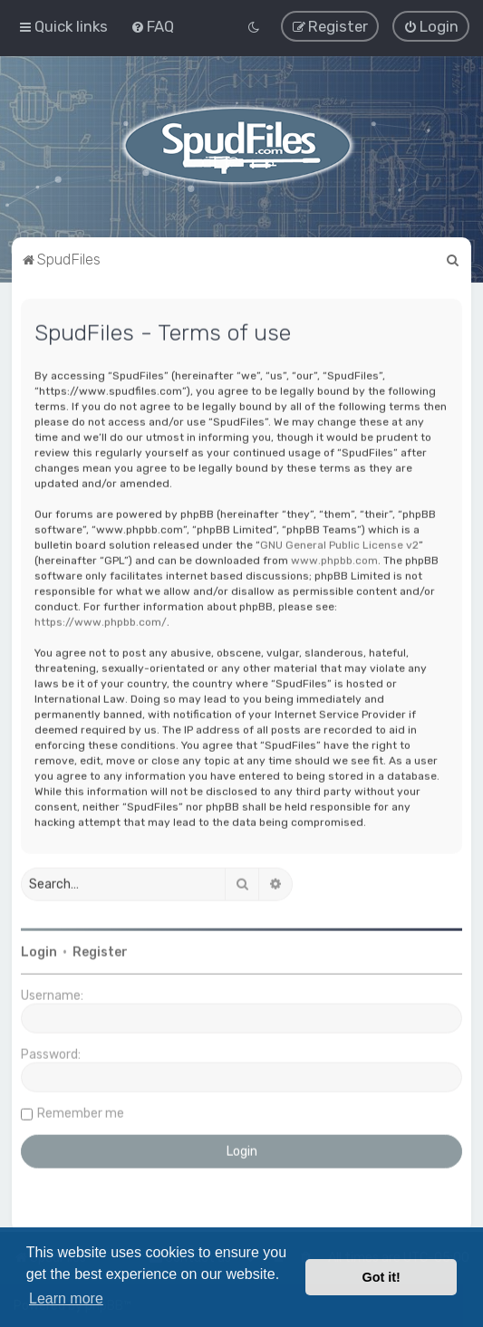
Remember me (80, 1112)
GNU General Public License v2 (339, 543)
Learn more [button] (66, 1298)
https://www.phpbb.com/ (100, 620)
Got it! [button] (381, 1277)
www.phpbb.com (334, 559)
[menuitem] (152, 25)
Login (39, 950)
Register (100, 950)
